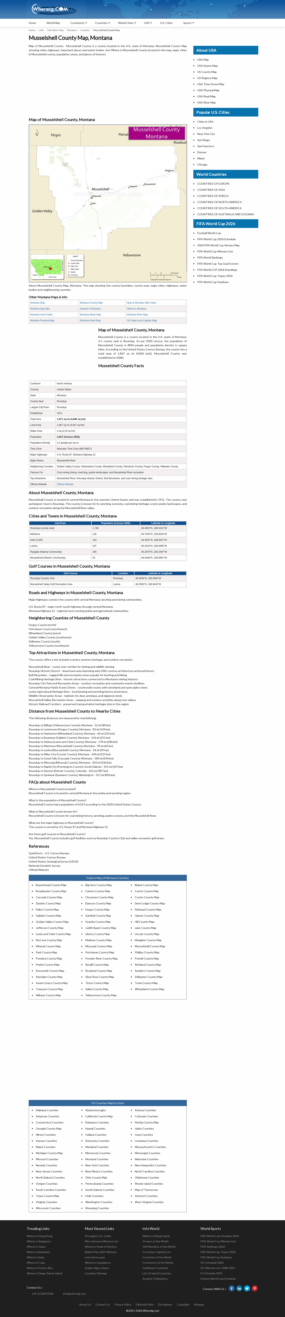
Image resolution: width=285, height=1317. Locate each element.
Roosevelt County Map (50, 970)
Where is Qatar (36, 1246)
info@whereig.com (74, 1293)
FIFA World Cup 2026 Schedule (216, 239)
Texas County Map (47, 1196)
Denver (201, 152)
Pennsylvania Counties (99, 1183)
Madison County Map (98, 940)
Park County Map (46, 952)
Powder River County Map (101, 958)
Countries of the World (156, 1257)
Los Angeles (205, 127)
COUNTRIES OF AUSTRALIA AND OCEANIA (225, 214)
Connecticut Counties (50, 1122)
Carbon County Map (97, 891)
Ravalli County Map (97, 964)
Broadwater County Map (51, 891)
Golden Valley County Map (52, 921)
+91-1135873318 (42, 1293)
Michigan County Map (49, 1153)
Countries (101, 22)
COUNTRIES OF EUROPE (213, 183)
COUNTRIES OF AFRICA (213, 196)
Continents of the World (157, 1262)
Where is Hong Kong (39, 1236)
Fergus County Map (97, 909)
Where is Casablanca (97, 1262)
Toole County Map (146, 983)
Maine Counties (45, 1147)
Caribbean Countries (155, 1268)
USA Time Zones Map (210, 84)
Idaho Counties (144, 1128)
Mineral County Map (48, 946)
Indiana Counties (95, 1134)
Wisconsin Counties (48, 1208)
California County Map (99, 1116)
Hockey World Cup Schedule (218, 1278)
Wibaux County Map (48, 995)
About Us (85, 1304)
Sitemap (199, 1304)
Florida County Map (147, 1122)
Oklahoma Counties (147, 1177)
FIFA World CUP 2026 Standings (217, 269)
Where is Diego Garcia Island (44, 1273)
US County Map (207, 71)
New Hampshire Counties (150, 1165)
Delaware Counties (97, 1122)
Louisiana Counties (146, 1140)
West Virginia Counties (149, 1202)
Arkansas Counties (47, 1116)
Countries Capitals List (156, 1252)
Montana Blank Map (90, 314)
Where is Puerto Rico (40, 1268)
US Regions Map (207, 78)
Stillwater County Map (148, 976)
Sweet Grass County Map (52, 983)
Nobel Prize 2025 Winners (101, 1252)
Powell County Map (147, 958)
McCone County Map (49, 940)
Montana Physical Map (42, 320)
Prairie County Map (48, 964)
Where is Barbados (38, 1252)
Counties (85, 30)
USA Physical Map (208, 90)
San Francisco (205, 146)
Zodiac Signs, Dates (97, 1268)
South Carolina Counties (51, 1189)
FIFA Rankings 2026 (212, 1246)
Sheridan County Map (49, 976)
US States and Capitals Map (142, 320)
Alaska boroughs (95, 1110)
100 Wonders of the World (159, 1246)
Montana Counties (96, 1159)
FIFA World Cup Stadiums (213, 282)
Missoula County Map (98, 946)
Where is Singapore (39, 1241)
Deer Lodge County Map (150, 903)
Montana (72, 30)
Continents (77, 22)
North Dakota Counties (50, 1177)
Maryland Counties (97, 1147)
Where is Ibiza (35, 1257)
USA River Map (206, 102)
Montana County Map (91, 302)
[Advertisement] (108, 87)
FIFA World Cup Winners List (215, 251)
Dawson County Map (98, 903)
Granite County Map (98, 921)
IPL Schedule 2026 (212, 1262)
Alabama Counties (47, 1110)
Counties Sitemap (96, 1273)
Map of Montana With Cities (141, 302)
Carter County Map (147, 891)
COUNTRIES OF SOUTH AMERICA (219, 208)
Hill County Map (144, 921)
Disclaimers (165, 1304)
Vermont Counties (146, 1196)
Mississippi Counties (147, 1153)
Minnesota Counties (98, 1153)
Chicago (202, 164)
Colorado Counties (146, 1116)
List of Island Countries (156, 1273)
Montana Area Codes (41, 314)
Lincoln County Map (147, 934)
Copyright (183, 1304)
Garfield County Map (98, 915)
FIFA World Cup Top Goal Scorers (218, 263)
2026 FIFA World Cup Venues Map (218, 245)
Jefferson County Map (50, 927)
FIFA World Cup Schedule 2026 (219, 1236)
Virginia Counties (46, 1202)
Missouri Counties (47, 1159)
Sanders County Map (148, 970)
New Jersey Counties (49, 1171)
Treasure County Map (49, 989)
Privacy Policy (122, 1304)
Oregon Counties (47, 1183)
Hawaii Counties (95, 1128)
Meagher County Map (148, 940)
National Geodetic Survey (44, 865)
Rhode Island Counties (149, 1183)
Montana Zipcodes (40, 308)
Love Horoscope (95, 1257)
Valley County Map (96, 989)
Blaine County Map (146, 885)
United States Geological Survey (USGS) (53, 861)
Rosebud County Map (98, 970)
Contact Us (103, 1304)
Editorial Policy (145, 1304)
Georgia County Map (49, 1128)
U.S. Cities (166, 22)
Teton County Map (97, 983)
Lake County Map (145, 927)
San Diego (203, 140)
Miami (200, 158)
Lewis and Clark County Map (53, 934)
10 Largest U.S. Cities (98, 1236)
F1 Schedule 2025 (211, 1273)
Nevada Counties (46, 1165)
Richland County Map (148, 964)
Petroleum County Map (99, 952)
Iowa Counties (144, 1134)
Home (32, 22)
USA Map (203, 59)
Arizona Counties (145, 1110)
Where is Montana (136, 308)
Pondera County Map (49, 958)
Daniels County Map (48, 903)
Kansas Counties (46, 1140)
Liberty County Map (97, 934)
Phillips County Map (147, 952)
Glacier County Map (147, 915)
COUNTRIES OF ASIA (211, 189)
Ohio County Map (96, 1177)
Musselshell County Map (150, 946)
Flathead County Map (148, 909)
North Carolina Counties (150, 1171)
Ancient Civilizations (155, 1278)
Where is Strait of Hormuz (101, 1246)
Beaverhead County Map (51, 885)
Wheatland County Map (149, 989)
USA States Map (55, 30)
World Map (53, 22)
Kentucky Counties (97, 1140)
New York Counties (97, 1165)
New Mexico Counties (99, 1171)
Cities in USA (205, 121)
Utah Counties (94, 1196)
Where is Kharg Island (156, 1236)
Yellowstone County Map (101, 995)
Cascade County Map (49, 897)
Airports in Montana (90, 308)
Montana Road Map (90, 320)
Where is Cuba (36, 1262)
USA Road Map (206, 96)
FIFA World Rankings (210, 257)
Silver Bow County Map (99, 976)
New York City (206, 133)
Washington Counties (98, 1202)
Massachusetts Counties (150, 1147)
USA (41, 30)
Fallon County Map (47, 909)
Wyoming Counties (97, 1208)
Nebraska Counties (147, 1159)
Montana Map (37, 302)
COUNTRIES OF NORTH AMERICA (219, 202)
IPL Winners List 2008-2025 (217, 1268)
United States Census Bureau (47, 857)
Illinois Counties (46, 1134)
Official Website (65, 484)
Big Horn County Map (98, 885)
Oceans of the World (155, 1241)
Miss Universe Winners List (101, 1241)
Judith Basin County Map (100, 927)
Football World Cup (209, 233)
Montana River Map (137, 314)
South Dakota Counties (99, 1189)
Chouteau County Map (99, 897)
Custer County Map (147, 897)
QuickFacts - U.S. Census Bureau (49, 853)
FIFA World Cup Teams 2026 (215, 276)
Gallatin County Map (48, 915)
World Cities (126, 22)
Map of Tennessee (146, 1189)
